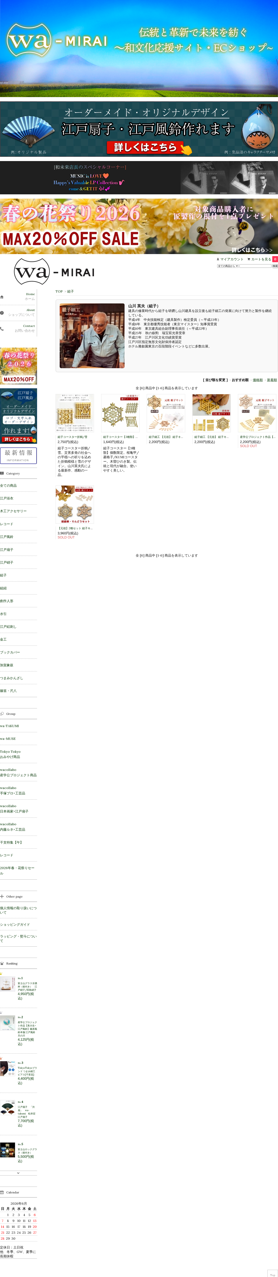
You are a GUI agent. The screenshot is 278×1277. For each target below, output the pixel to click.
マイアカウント (232, 259)
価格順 (258, 380)
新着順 (272, 380)
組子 (70, 291)
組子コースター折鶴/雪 (72, 437)
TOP (59, 291)
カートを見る (264, 259)
